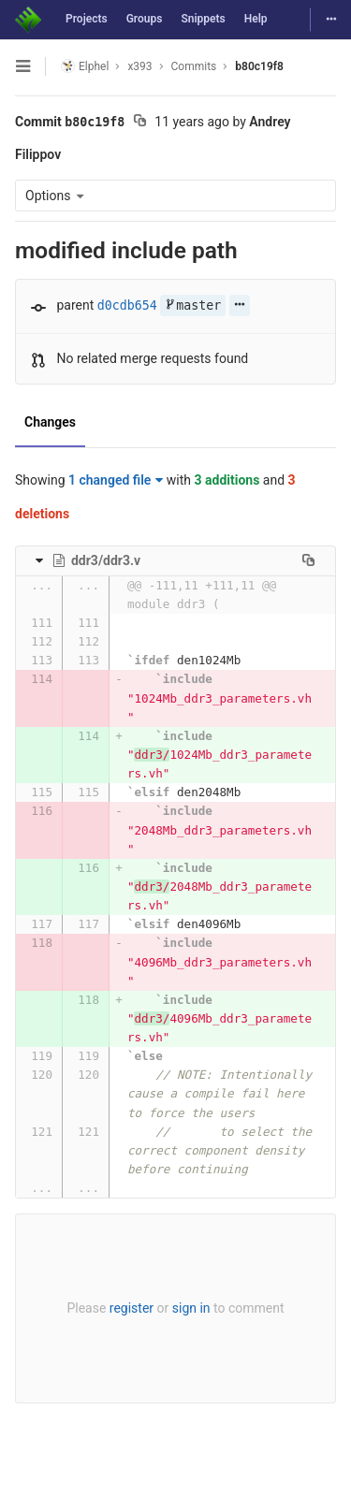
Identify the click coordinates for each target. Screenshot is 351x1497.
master (193, 305)
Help (256, 18)
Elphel (85, 66)
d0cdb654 (127, 305)
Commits (194, 66)
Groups (144, 18)
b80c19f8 (259, 66)
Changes (50, 421)
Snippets (203, 18)
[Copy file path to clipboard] (308, 560)
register (132, 1308)
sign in (191, 1308)
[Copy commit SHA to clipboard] (140, 122)
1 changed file (115, 479)
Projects (87, 18)
